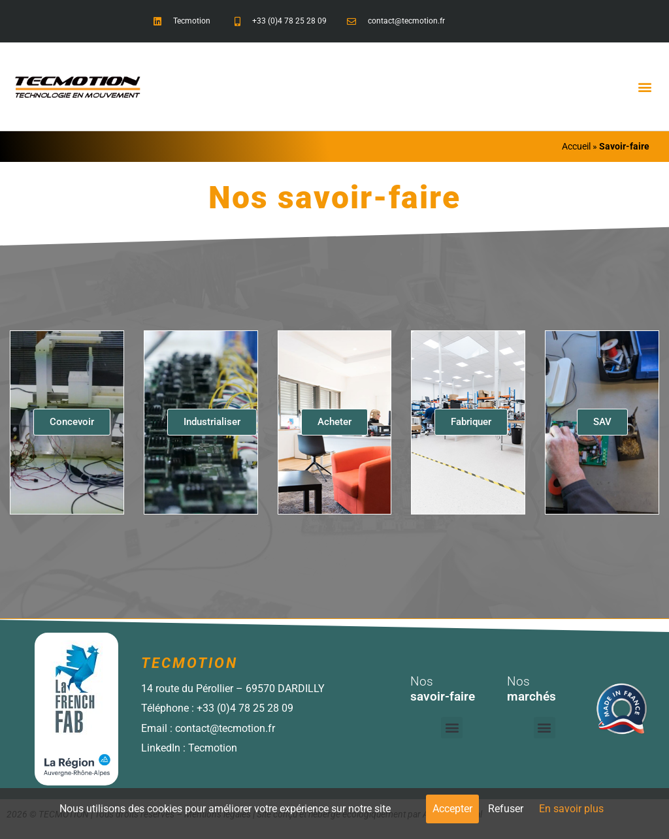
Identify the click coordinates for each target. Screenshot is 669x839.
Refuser (505, 808)
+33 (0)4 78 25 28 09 (245, 708)
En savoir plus (571, 808)
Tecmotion (212, 748)
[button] (645, 86)
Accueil (576, 146)
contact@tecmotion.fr (225, 728)
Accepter (452, 808)
